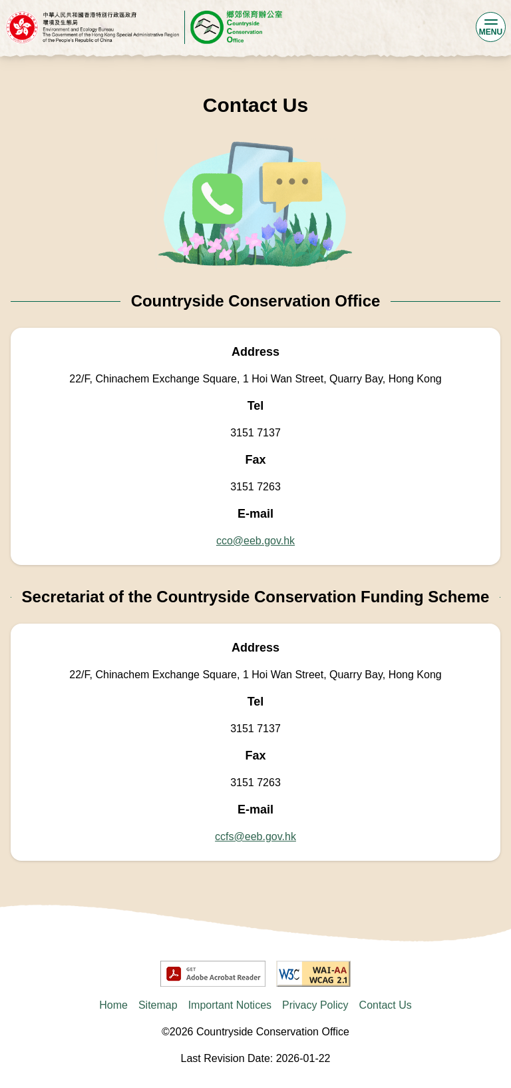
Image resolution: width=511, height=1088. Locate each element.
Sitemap (158, 1005)
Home (113, 1005)
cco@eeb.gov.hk (255, 540)
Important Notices (229, 1005)
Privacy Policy (315, 1005)
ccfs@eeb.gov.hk (255, 836)
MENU (490, 26)
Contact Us (385, 1005)
